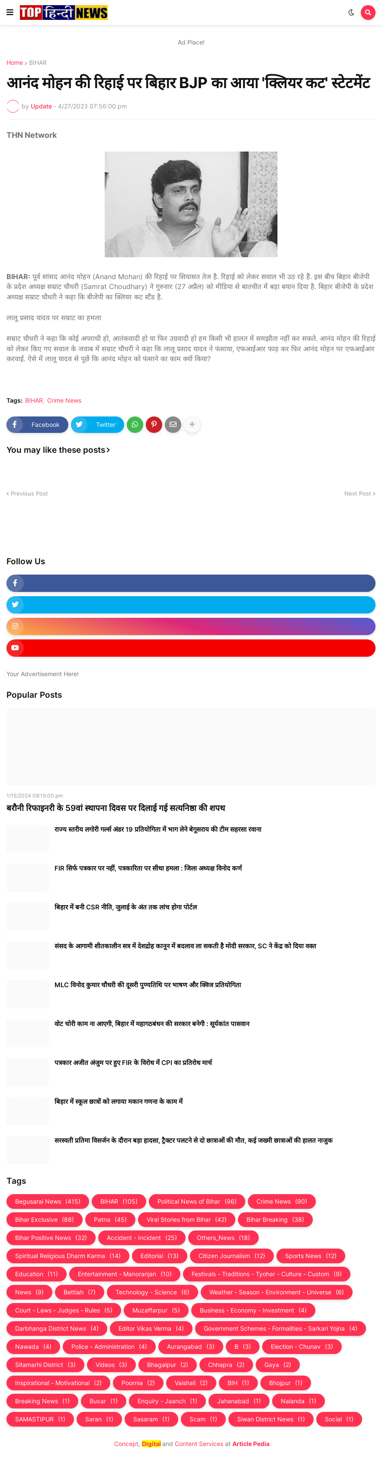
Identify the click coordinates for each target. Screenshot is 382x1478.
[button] (10, 12)
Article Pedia (251, 1443)
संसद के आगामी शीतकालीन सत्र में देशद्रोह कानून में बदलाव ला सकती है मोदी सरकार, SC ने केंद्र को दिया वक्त (185, 946)
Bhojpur (285, 1383)
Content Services (199, 1443)
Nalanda (298, 1401)
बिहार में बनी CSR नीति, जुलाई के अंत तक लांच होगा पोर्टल (126, 907)
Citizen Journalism (232, 1256)
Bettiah (80, 1292)
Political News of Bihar (197, 1201)
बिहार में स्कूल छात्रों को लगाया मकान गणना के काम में (119, 1101)
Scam (203, 1419)
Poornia (138, 1383)
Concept (126, 1443)
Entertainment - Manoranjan (125, 1274)
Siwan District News (271, 1419)
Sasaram (151, 1419)
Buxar (104, 1401)
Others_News (223, 1237)
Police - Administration (109, 1346)
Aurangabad (191, 1346)
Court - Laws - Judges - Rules (63, 1310)
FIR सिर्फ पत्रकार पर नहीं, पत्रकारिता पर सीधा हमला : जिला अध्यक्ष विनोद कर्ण (148, 868)
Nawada (33, 1346)
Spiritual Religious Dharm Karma (68, 1256)
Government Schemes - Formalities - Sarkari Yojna (280, 1328)
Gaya (277, 1364)
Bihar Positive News (51, 1237)
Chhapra (226, 1364)
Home (14, 63)
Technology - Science (152, 1292)
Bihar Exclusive (44, 1219)
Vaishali (191, 1383)
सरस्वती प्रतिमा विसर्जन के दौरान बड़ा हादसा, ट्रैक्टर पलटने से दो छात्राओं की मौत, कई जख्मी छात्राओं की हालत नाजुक (194, 1140)
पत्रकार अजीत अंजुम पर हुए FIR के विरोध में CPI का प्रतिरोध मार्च (133, 1062)
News (29, 1292)
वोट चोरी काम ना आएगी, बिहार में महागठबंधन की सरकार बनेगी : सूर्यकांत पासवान (152, 1024)
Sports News (311, 1256)
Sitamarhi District (45, 1364)
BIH (238, 1383)
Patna (110, 1219)
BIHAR (38, 63)
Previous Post (29, 493)
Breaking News (42, 1401)
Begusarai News (47, 1201)
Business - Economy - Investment (253, 1310)
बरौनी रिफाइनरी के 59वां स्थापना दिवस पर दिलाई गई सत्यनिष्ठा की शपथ (115, 808)
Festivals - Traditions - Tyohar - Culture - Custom (267, 1274)
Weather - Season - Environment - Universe (276, 1292)
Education (36, 1274)
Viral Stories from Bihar (187, 1219)
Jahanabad (239, 1401)
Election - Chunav (302, 1346)
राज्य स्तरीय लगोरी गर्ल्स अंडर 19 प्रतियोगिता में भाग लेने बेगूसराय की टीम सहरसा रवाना (158, 829)
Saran (99, 1419)
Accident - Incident (142, 1237)
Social (339, 1419)
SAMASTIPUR (40, 1419)
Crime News (64, 400)
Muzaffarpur (156, 1310)
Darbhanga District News (57, 1328)
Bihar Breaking (275, 1219)
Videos (111, 1364)
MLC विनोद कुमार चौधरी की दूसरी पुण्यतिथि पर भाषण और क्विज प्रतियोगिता (148, 985)
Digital (151, 1443)
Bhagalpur (167, 1364)
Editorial (160, 1256)
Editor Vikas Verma (151, 1328)
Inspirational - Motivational (58, 1383)
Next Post (357, 493)
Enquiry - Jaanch (167, 1401)
